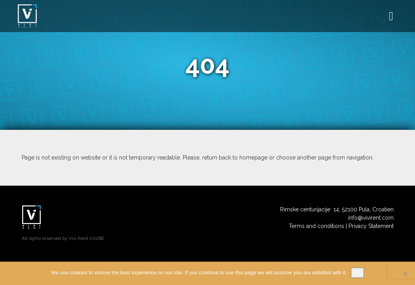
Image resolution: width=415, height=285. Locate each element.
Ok (357, 273)
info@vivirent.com (371, 218)
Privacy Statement (371, 226)
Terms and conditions (316, 226)
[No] (405, 273)
